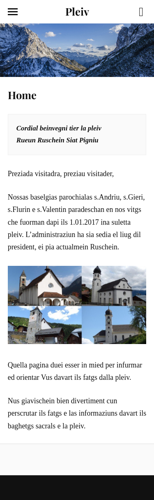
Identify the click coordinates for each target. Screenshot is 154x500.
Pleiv (77, 11)
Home (22, 95)
